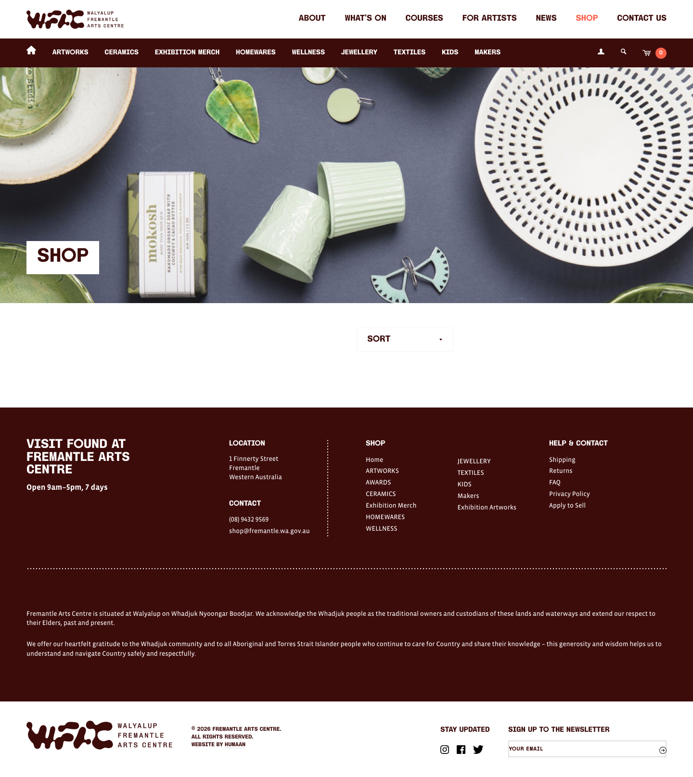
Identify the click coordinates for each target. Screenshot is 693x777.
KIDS (450, 52)
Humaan (235, 745)
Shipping (562, 459)
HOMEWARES (256, 52)
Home (374, 459)
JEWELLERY (359, 52)
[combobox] (405, 340)
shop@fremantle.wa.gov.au (269, 531)
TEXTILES (409, 52)
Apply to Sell (567, 505)
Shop (587, 19)
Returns (561, 470)
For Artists (489, 19)
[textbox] (405, 340)
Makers (487, 52)
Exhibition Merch (187, 52)
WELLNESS (308, 52)
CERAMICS (121, 52)
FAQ (555, 482)
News (546, 19)
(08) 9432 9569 (249, 519)
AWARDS (378, 482)
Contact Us (642, 19)
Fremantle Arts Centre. (247, 729)
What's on (365, 19)
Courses (424, 19)
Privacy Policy (569, 493)
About (312, 19)
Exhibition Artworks (487, 507)
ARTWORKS (70, 52)
